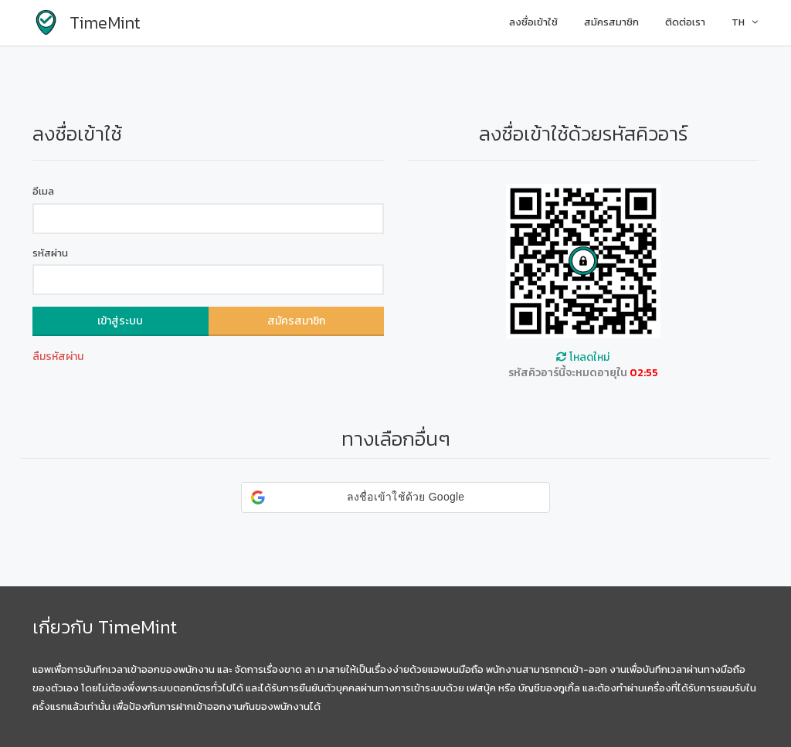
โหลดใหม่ (582, 357)
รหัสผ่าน (50, 253)
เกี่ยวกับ (62, 626)
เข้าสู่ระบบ (120, 321)
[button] (395, 497)
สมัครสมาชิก (611, 22)
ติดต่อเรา (685, 22)
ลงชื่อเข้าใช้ (533, 22)
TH (745, 22)
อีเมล (43, 192)
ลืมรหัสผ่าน (57, 356)
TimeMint (137, 626)
